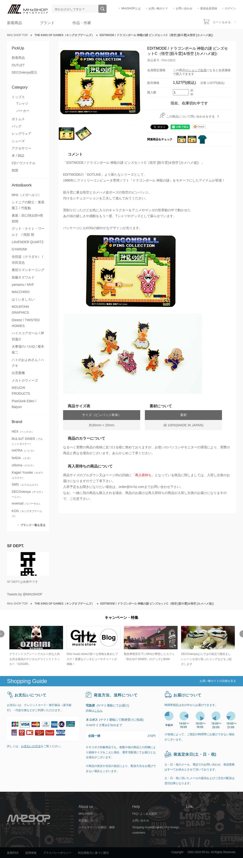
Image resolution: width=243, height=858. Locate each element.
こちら (98, 710)
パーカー (22, 110)
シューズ (18, 141)
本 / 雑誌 (18, 155)
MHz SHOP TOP (17, 35)
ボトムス (18, 119)
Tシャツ (22, 103)
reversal (26, 503)
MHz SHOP (86, 813)
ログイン (230, 8)
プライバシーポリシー (57, 852)
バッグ (16, 126)
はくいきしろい (23, 299)
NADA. (22, 458)
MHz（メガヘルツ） (26, 195)
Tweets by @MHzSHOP (24, 594)
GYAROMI (19, 249)
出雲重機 (18, 373)
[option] (35, 646)
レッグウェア (21, 133)
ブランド (47, 23)
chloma (23, 465)
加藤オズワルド (23, 277)
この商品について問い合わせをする (190, 116)
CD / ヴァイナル (24, 163)
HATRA (24, 450)
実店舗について (88, 820)
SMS (25, 484)
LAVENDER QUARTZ (27, 242)
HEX (23, 431)
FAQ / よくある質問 (144, 813)
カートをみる (222, 22)
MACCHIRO (21, 291)
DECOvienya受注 (24, 72)
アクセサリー (21, 148)
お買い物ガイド (158, 8)
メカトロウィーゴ (25, 380)
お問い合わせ (184, 8)
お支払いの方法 (31, 746)
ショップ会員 (197, 70)
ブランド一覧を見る (33, 525)
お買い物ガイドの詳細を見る (218, 681)
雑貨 (15, 170)
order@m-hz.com (131, 486)
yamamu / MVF (23, 284)
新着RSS (12, 852)
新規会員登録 (208, 8)
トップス (18, 97)
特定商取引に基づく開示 (93, 852)
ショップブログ (196, 813)
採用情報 (30, 852)
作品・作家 (81, 23)
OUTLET (18, 65)
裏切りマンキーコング (28, 269)
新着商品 (14, 23)
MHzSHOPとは (131, 8)
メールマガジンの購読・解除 (97, 827)
